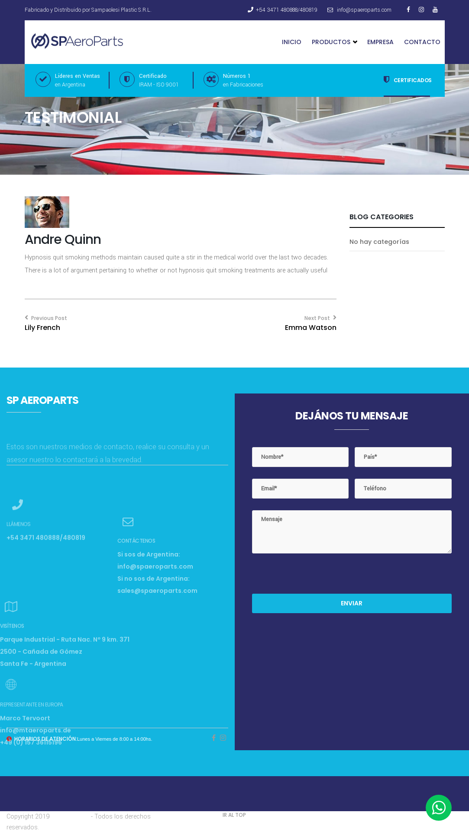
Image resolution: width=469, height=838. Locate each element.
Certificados (408, 79)
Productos (334, 42)
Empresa (380, 42)
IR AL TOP (234, 815)
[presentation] (318, 577)
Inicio (291, 42)
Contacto (422, 42)
